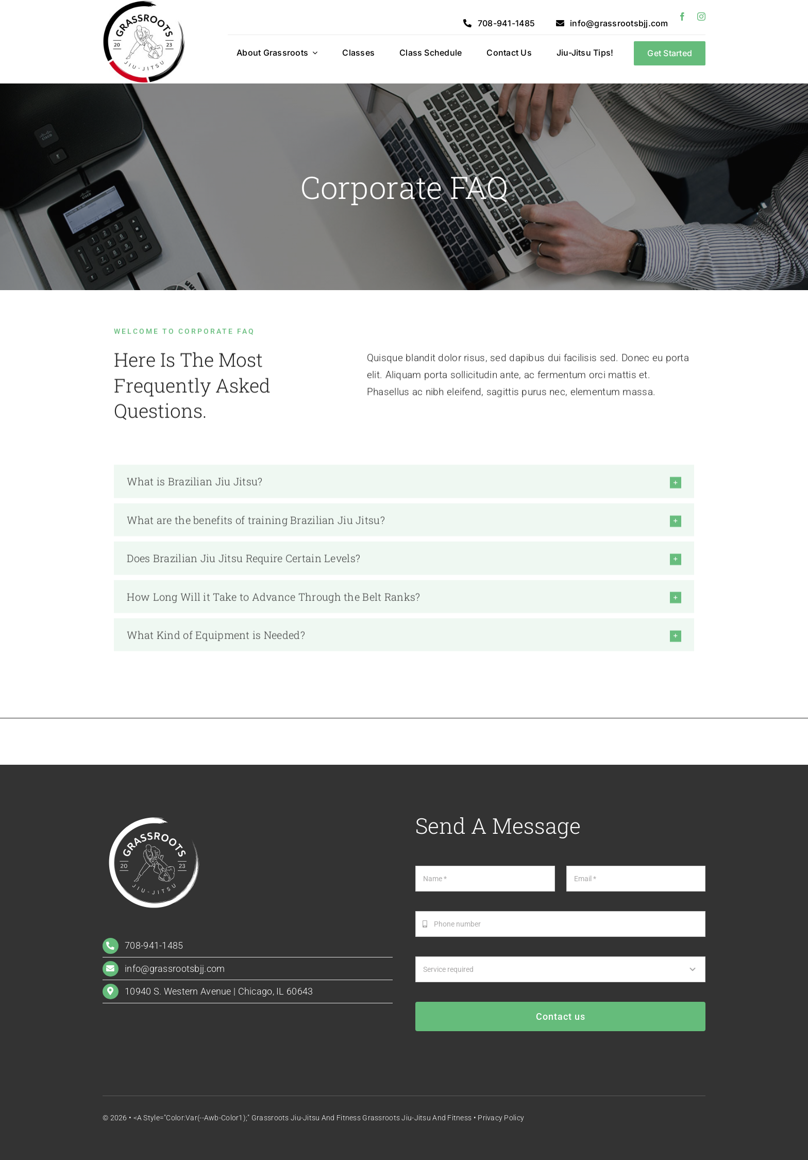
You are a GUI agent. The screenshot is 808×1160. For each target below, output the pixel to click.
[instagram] (701, 16)
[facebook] (682, 16)
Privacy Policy (501, 1118)
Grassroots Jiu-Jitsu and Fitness (417, 1118)
